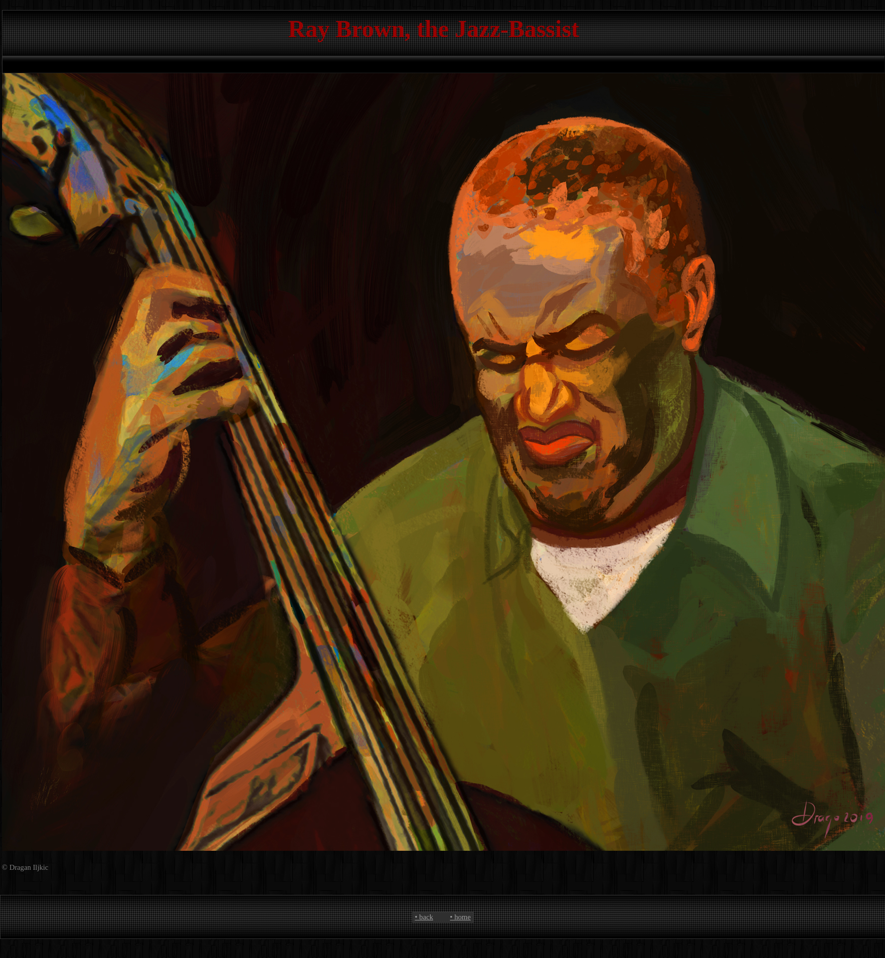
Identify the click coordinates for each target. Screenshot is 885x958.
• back (424, 917)
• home (460, 917)
